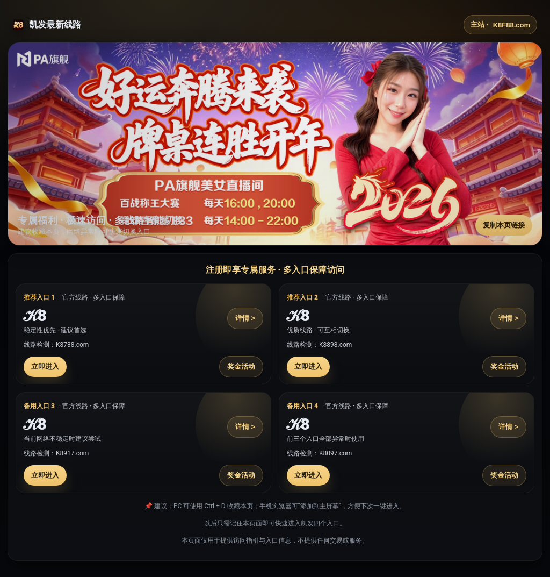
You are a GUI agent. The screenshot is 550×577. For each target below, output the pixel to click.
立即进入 (45, 366)
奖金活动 (241, 366)
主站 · (500, 24)
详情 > (245, 318)
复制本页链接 (504, 225)
